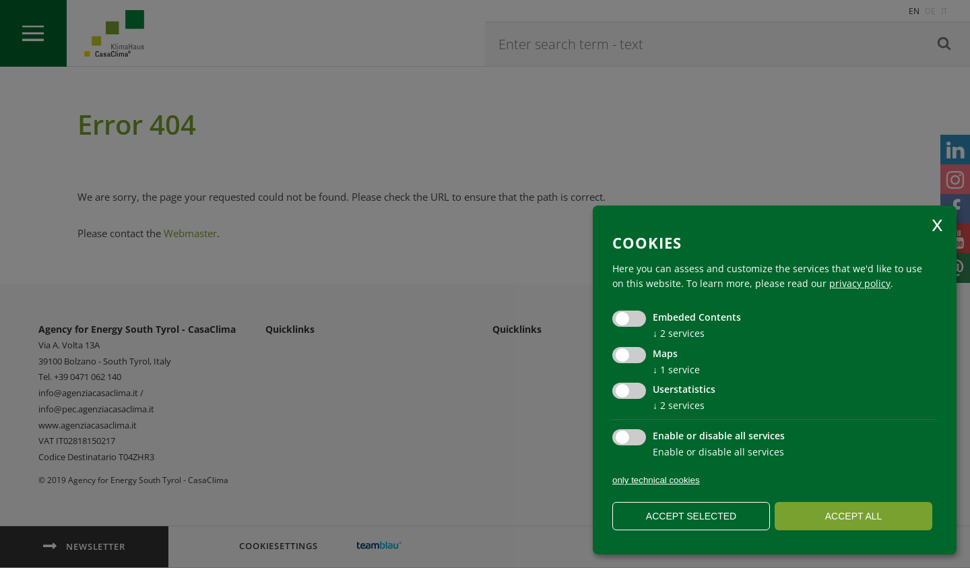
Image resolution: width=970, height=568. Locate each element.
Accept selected (691, 516)
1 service (676, 369)
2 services (679, 333)
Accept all (853, 516)
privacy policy (860, 283)
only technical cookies (656, 480)
